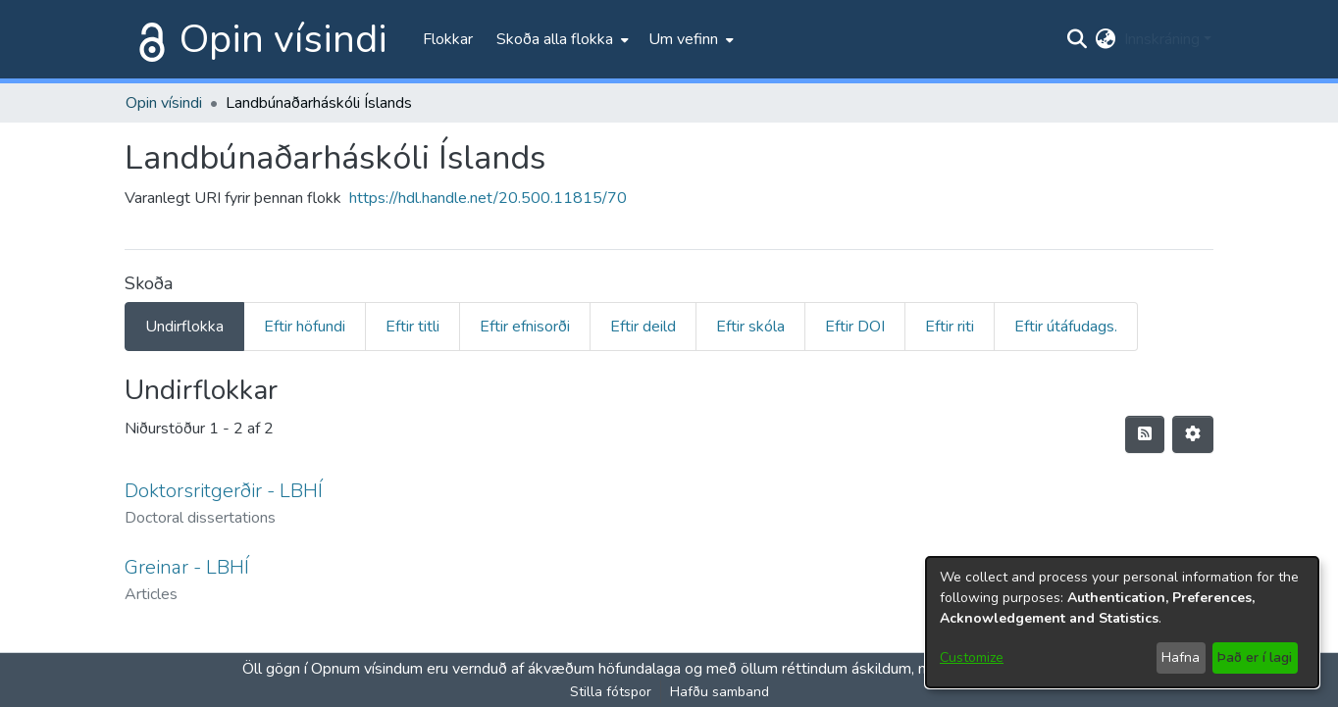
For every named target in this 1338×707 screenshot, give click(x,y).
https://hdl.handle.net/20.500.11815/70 (488, 198)
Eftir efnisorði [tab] (525, 326)
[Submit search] (1077, 39)
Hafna (1180, 657)
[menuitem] (560, 39)
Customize (972, 657)
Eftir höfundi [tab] (304, 326)
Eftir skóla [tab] (750, 326)
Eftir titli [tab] (412, 326)
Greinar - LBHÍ (187, 567)
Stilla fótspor (610, 691)
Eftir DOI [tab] (855, 326)
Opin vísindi (283, 39)
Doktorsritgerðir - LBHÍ (224, 491)
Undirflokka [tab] (184, 326)
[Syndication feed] (1144, 434)
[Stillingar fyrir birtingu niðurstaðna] (1192, 434)
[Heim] (148, 39)
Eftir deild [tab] (643, 326)
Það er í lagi (1254, 657)
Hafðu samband (719, 691)
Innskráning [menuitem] (1162, 39)
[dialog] (1122, 622)
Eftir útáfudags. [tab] (1065, 326)
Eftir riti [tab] (949, 326)
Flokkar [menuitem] (448, 39)
